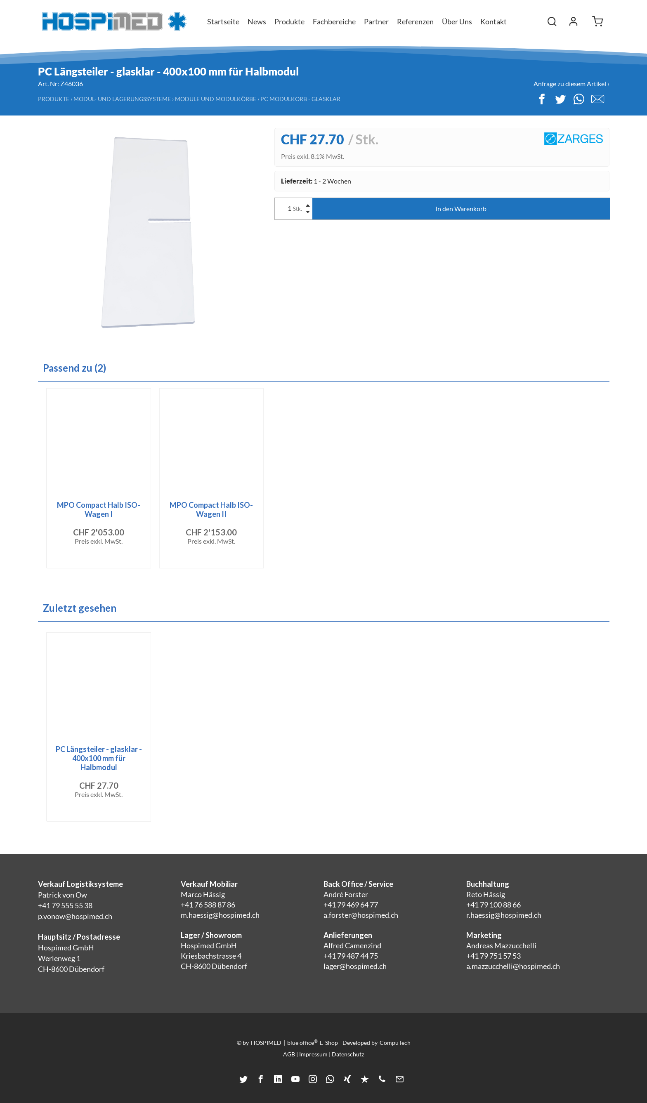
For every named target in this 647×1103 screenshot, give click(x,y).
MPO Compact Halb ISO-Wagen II (211, 509)
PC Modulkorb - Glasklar (300, 98)
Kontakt (493, 21)
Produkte (53, 98)
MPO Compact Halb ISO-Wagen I (98, 509)
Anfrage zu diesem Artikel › (571, 83)
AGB (289, 1054)
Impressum (313, 1054)
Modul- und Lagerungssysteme (122, 98)
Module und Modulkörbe (215, 98)
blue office (302, 1042)
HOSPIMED (266, 1042)
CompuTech (395, 1042)
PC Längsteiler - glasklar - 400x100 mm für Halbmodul (99, 758)
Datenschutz (348, 1054)
